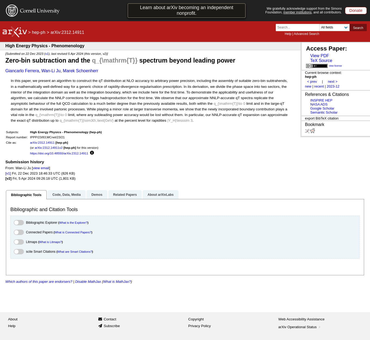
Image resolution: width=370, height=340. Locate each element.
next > (333, 81)
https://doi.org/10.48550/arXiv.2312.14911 (59, 153)
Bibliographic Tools (26, 195)
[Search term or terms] (299, 27)
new (308, 86)
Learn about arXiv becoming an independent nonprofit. (186, 10)
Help (288, 34)
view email (41, 168)
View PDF (319, 55)
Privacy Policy (199, 326)
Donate (355, 10)
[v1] (8, 173)
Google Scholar (322, 108)
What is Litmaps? (50, 242)
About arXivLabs (160, 195)
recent (319, 86)
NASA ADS (319, 104)
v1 (46, 53)
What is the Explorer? (73, 222)
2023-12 (333, 86)
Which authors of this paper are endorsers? (38, 282)
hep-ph (38, 32)
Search (358, 28)
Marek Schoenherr (80, 70)
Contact (110, 319)
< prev (312, 81)
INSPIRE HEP (321, 100)
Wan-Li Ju (50, 70)
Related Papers (125, 195)
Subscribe (112, 326)
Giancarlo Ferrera (22, 70)
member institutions (297, 12)
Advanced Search (306, 34)
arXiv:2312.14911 (42, 142)
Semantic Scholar (324, 112)
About (12, 319)
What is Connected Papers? (73, 232)
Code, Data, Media (66, 195)
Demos (96, 195)
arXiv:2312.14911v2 (49, 147)
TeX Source (321, 60)
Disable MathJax (88, 282)
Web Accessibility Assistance (301, 319)
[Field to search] (334, 27)
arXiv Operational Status (300, 327)
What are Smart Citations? (74, 251)
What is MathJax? (117, 282)
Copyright (196, 319)
